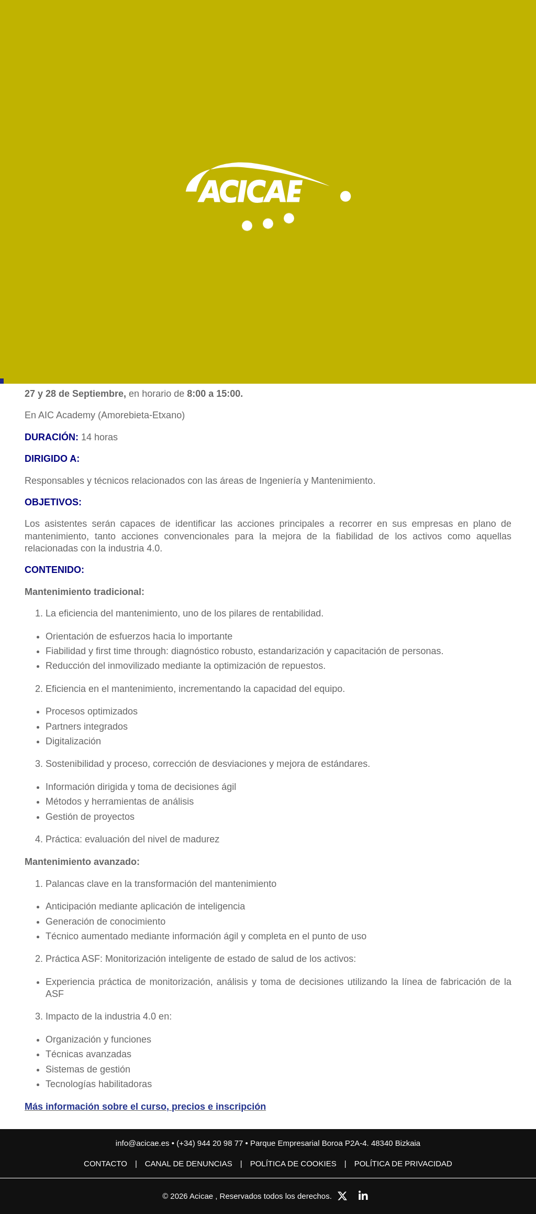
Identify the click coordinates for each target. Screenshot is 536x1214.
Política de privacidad (403, 1163)
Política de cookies (293, 1163)
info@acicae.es (143, 1143)
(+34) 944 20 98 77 (210, 1143)
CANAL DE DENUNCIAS (188, 1163)
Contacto (105, 1163)
